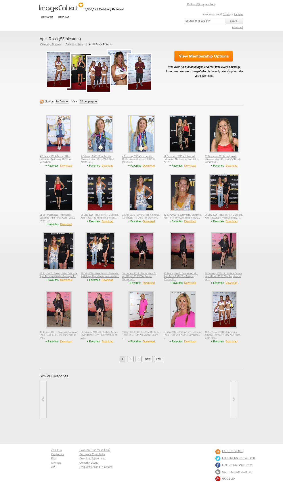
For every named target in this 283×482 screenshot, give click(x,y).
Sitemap (56, 462)
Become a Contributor (92, 454)
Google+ (228, 478)
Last (158, 359)
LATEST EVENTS (232, 451)
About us (56, 450)
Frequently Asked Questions (96, 467)
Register (238, 14)
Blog (54, 458)
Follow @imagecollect (201, 4)
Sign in (226, 14)
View (75, 101)
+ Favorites (52, 165)
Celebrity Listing (74, 44)
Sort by (49, 101)
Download (66, 165)
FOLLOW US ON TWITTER (238, 458)
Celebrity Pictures (50, 44)
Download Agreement (92, 458)
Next (148, 359)
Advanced (237, 27)
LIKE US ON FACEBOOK (237, 465)
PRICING (63, 17)
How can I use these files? (94, 450)
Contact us (57, 454)
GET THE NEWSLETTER (237, 471)
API (53, 467)
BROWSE (47, 17)
